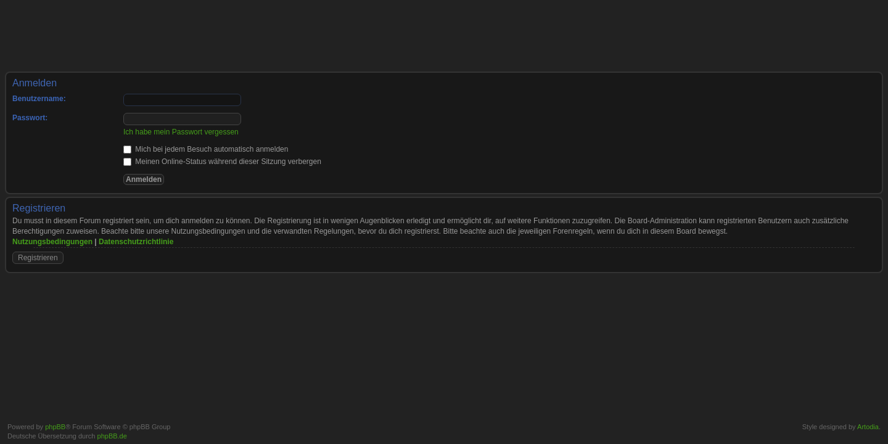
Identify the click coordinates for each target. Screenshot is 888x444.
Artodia (868, 426)
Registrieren (38, 257)
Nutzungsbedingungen (52, 241)
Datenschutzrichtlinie (136, 241)
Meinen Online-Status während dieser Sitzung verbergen (222, 161)
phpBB (55, 426)
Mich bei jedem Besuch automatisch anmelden (205, 149)
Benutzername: (39, 98)
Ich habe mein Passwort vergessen (181, 132)
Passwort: (29, 117)
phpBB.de (112, 436)
